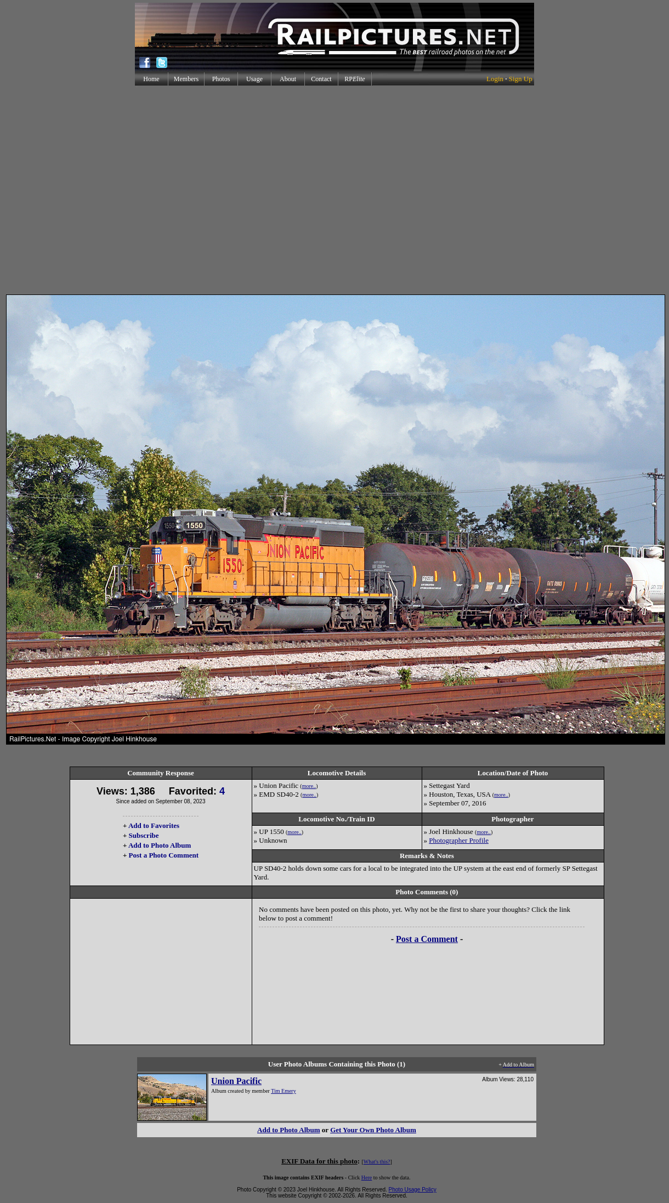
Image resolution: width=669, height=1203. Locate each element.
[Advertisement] (332, 190)
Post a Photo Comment (164, 855)
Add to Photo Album (159, 845)
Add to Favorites (153, 825)
